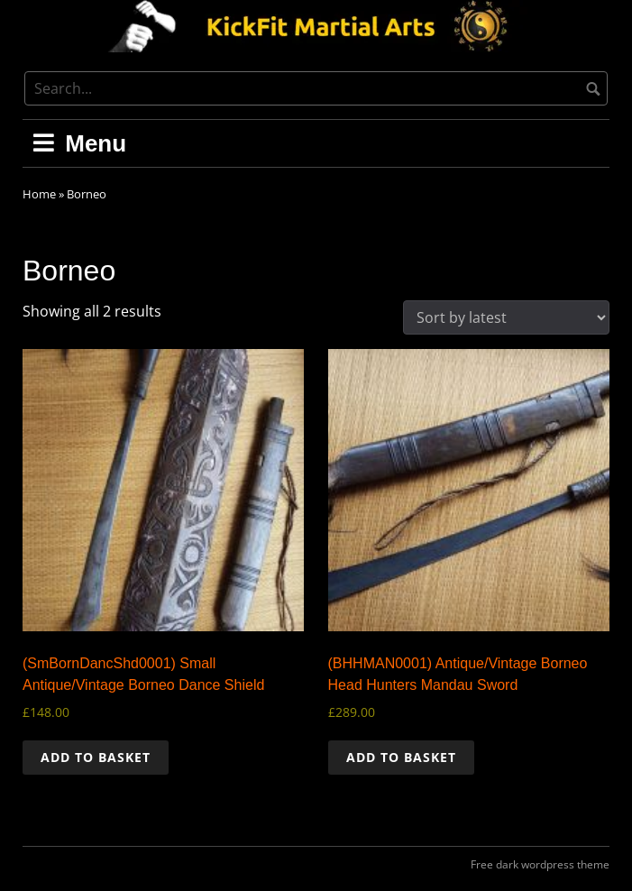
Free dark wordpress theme (540, 864)
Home (39, 194)
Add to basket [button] (96, 757)
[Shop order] (506, 317)
